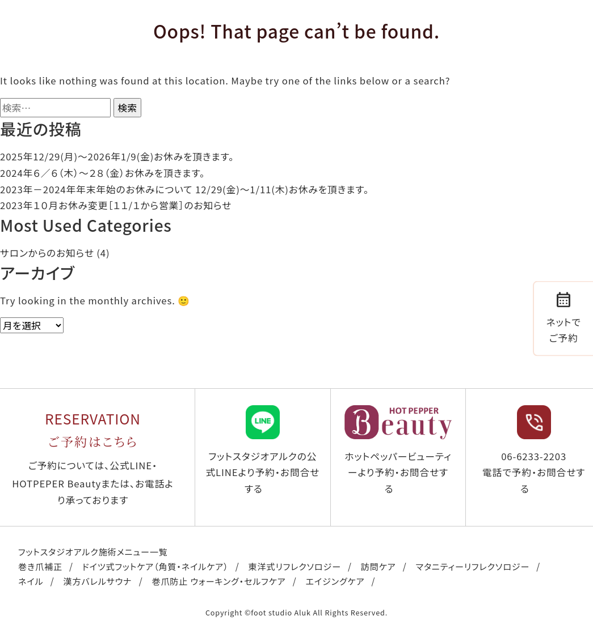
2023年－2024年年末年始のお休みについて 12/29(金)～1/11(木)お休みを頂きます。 (184, 189)
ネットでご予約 (563, 317)
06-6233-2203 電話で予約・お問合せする (533, 450)
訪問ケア (378, 566)
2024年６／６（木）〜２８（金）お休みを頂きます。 (102, 173)
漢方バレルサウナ (97, 581)
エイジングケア (335, 581)
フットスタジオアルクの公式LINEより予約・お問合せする (263, 450)
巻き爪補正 (40, 566)
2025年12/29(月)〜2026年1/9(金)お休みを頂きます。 (117, 156)
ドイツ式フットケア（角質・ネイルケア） (155, 566)
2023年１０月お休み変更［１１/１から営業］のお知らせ (116, 205)
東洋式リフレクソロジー (294, 566)
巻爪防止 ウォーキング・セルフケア (218, 581)
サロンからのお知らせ (47, 253)
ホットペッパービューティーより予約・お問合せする (398, 450)
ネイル (30, 581)
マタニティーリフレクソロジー (473, 566)
